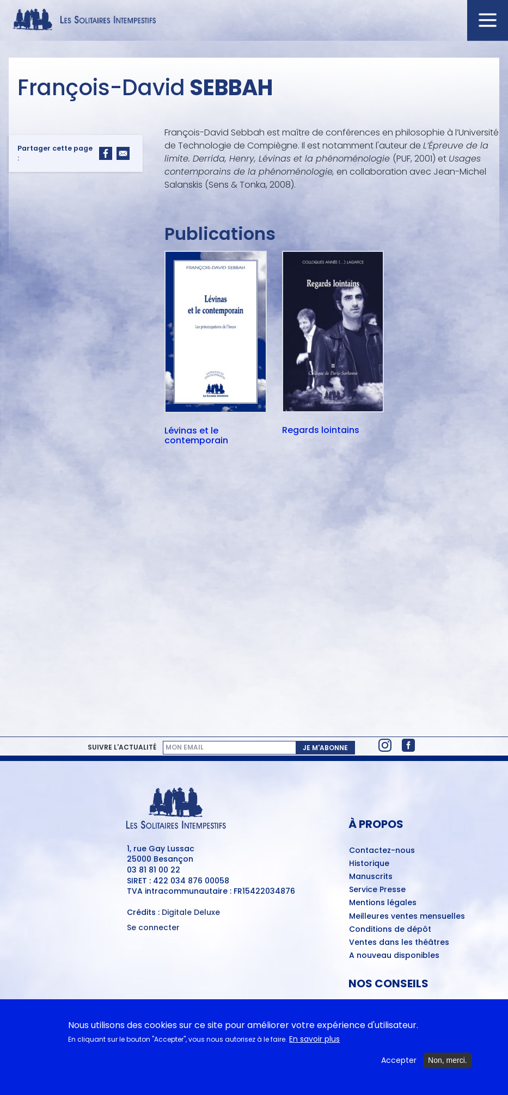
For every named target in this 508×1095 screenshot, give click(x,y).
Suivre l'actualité (122, 747)
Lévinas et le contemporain (196, 435)
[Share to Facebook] (105, 153)
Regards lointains (320, 430)
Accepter (399, 1068)
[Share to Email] (123, 153)
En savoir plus (314, 1047)
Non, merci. (447, 1067)
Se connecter (153, 927)
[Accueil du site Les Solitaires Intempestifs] (254, 20)
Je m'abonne (325, 747)
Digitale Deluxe (191, 912)
